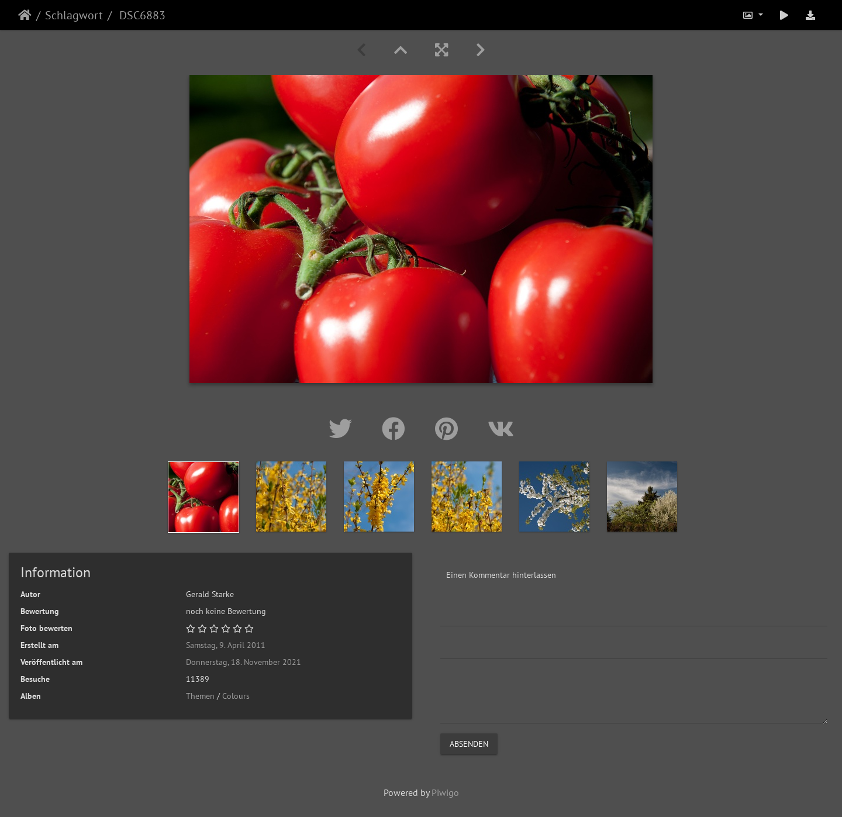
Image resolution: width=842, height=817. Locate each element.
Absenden (469, 744)
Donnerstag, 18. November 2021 (243, 662)
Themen (200, 696)
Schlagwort (74, 15)
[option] (203, 497)
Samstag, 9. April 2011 (225, 645)
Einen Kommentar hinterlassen (501, 575)
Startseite (25, 15)
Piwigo (445, 792)
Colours (236, 696)
